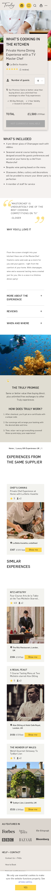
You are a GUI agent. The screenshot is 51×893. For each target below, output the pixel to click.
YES (25, 887)
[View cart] (41, 5)
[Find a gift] (21, 5)
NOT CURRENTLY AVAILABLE (25, 123)
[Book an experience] (29, 5)
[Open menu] (46, 5)
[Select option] (39, 80)
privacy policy (25, 882)
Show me (33, 549)
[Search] (35, 5)
